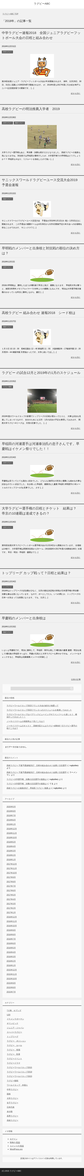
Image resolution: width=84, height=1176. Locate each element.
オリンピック (12, 1023)
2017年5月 (11, 895)
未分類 (10, 1112)
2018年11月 (12, 833)
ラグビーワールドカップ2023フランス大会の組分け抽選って (33, 706)
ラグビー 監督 (13, 1054)
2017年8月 (11, 882)
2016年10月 (12, 926)
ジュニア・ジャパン (15, 1028)
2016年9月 (11, 930)
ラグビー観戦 (7, 387)
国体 (9, 1094)
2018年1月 (11, 860)
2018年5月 (11, 842)
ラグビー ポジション (16, 1041)
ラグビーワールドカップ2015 (19, 1067)
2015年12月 (12, 970)
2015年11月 (12, 974)
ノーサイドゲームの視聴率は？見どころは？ (26, 721)
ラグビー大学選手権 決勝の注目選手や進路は (27, 779)
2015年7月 (11, 992)
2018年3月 (11, 851)
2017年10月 (12, 873)
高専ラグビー (12, 1116)
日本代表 (10, 1107)
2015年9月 (11, 983)
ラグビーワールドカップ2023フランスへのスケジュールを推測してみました (39, 710)
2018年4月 (11, 846)
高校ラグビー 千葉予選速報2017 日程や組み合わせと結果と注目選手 (37, 765)
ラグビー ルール (14, 1045)
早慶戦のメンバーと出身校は (24, 618)
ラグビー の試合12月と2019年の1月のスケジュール (41, 373)
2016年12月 (12, 917)
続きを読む (75, 93)
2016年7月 (11, 939)
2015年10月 (12, 979)
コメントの (17, 1146)
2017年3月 (11, 904)
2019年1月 (11, 824)
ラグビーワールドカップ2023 (19, 1076)
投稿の (15, 1142)
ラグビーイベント (14, 1059)
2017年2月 (11, 908)
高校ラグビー (19, 123)
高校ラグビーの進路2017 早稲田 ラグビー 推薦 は (29, 788)
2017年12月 (12, 864)
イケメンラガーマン (15, 1019)
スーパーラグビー (14, 1032)
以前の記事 (76, 679)
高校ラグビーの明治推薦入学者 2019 (31, 109)
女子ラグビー (12, 1103)
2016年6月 (11, 943)
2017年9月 (11, 877)
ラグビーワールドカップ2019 (19, 1072)
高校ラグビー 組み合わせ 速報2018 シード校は (39, 313)
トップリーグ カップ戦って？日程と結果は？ (36, 573)
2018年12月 (12, 829)
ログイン (13, 1139)
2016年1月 (11, 965)
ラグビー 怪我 (13, 1050)
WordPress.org (16, 1149)
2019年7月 (11, 816)
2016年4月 (11, 952)
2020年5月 (11, 807)
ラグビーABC (42, 3)
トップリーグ (7, 587)
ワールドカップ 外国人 (17, 1085)
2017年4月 (11, 899)
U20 (8, 1015)
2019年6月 (11, 820)
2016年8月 (11, 935)
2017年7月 (11, 886)
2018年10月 (12, 838)
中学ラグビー (7, 52)
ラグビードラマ (13, 1063)
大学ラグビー (7, 123)
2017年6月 (11, 890)
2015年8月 (11, 987)
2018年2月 (11, 855)
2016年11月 (12, 921)
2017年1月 (11, 913)
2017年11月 (12, 868)
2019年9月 (11, 811)
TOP (10, 14)
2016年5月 (11, 948)
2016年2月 (11, 961)
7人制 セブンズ (14, 1010)
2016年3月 (11, 957)
